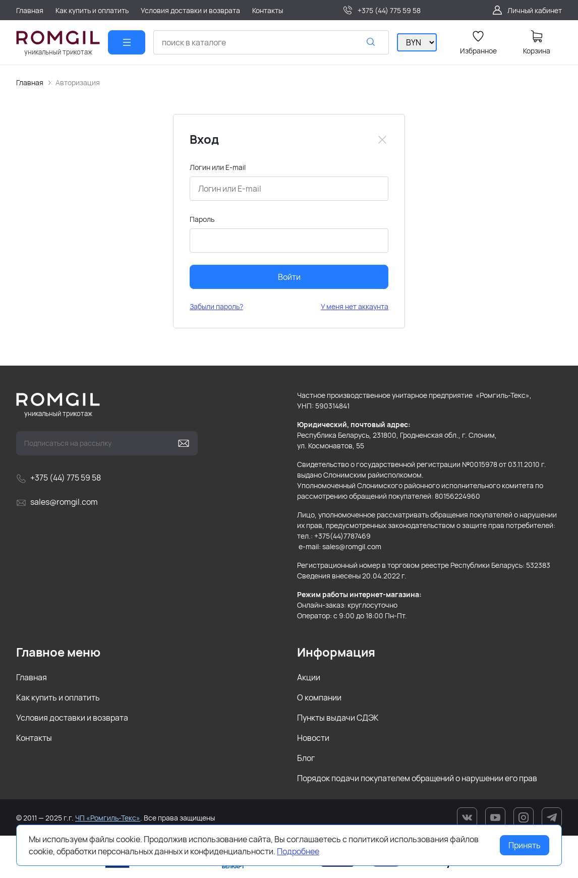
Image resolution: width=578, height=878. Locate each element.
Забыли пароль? (216, 306)
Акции (308, 677)
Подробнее (298, 851)
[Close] (382, 140)
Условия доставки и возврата (72, 717)
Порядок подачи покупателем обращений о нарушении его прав (417, 778)
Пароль (202, 219)
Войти (289, 276)
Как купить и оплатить (58, 697)
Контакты (34, 737)
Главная (29, 82)
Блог (306, 758)
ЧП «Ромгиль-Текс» (107, 818)
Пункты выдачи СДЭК (338, 717)
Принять (524, 845)
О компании (319, 697)
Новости (313, 737)
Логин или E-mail (218, 167)
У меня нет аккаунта (354, 306)
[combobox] (271, 42)
